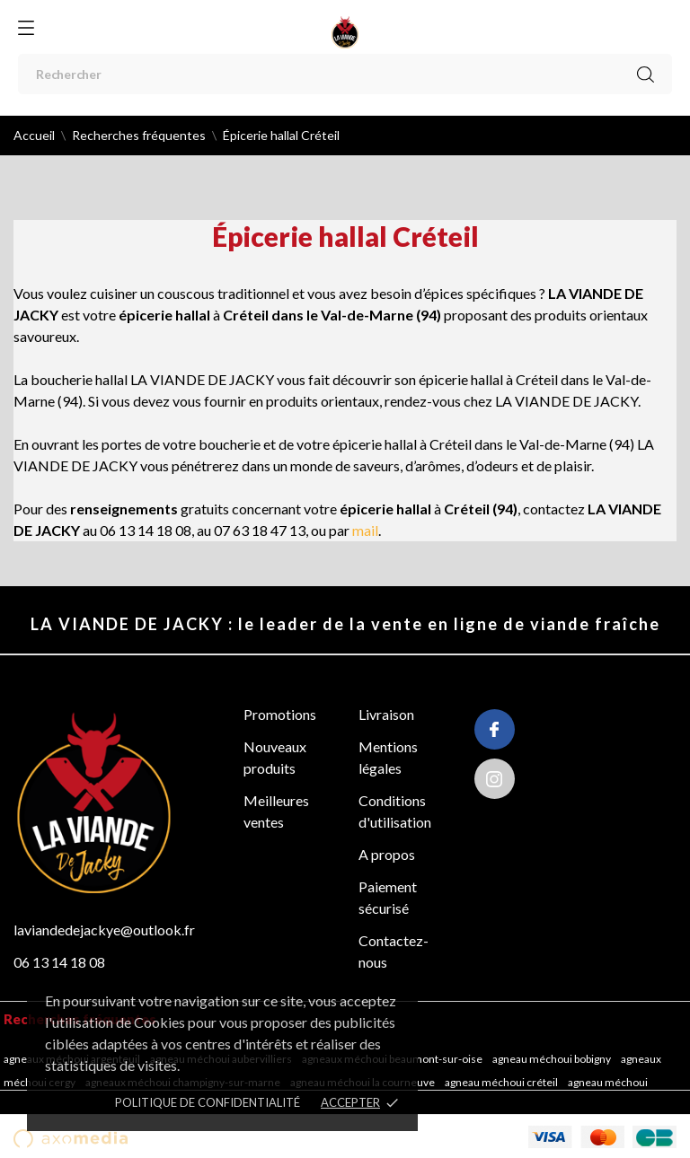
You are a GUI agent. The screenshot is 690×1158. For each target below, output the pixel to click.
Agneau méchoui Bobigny (552, 1059)
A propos (386, 854)
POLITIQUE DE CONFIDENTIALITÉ (207, 1102)
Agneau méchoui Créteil (502, 1082)
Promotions (279, 714)
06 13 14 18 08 (59, 961)
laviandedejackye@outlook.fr (104, 929)
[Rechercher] (345, 74)
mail (365, 530)
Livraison (386, 714)
